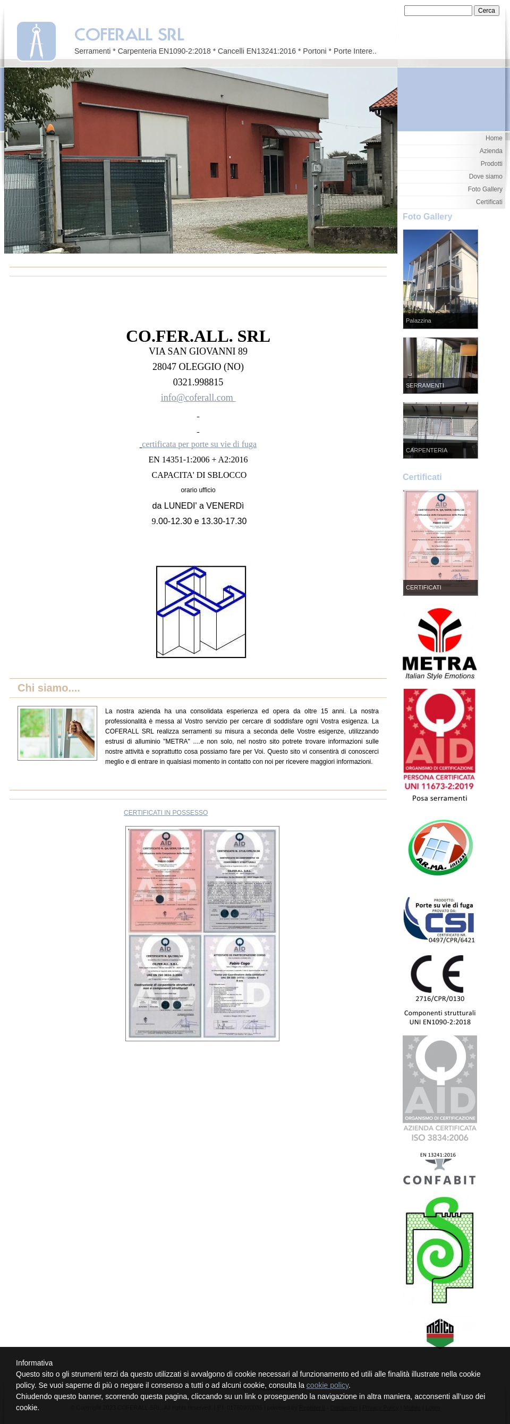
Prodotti (492, 163)
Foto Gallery (485, 189)
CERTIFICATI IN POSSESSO (166, 812)
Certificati (489, 202)
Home (494, 138)
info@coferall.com (197, 397)
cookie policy (327, 1385)
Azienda (491, 151)
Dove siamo (486, 176)
